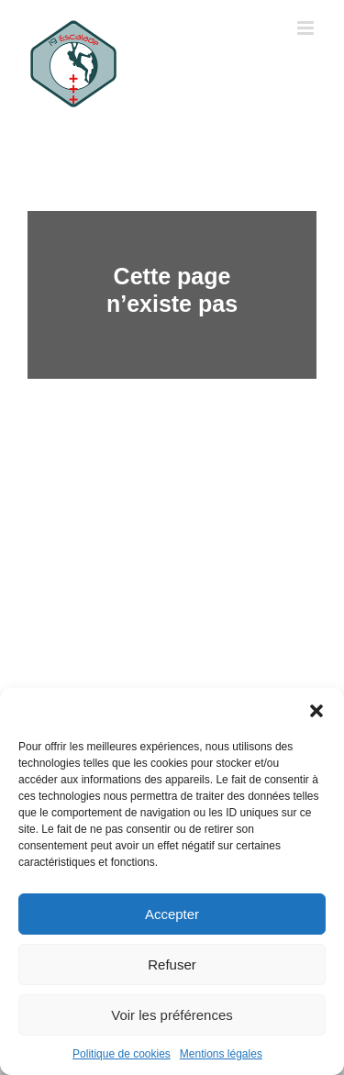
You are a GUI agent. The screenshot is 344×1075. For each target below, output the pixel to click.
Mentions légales (221, 1053)
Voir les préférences (172, 1015)
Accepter (172, 914)
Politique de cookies (121, 1053)
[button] (316, 711)
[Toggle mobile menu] (306, 28)
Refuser (172, 964)
